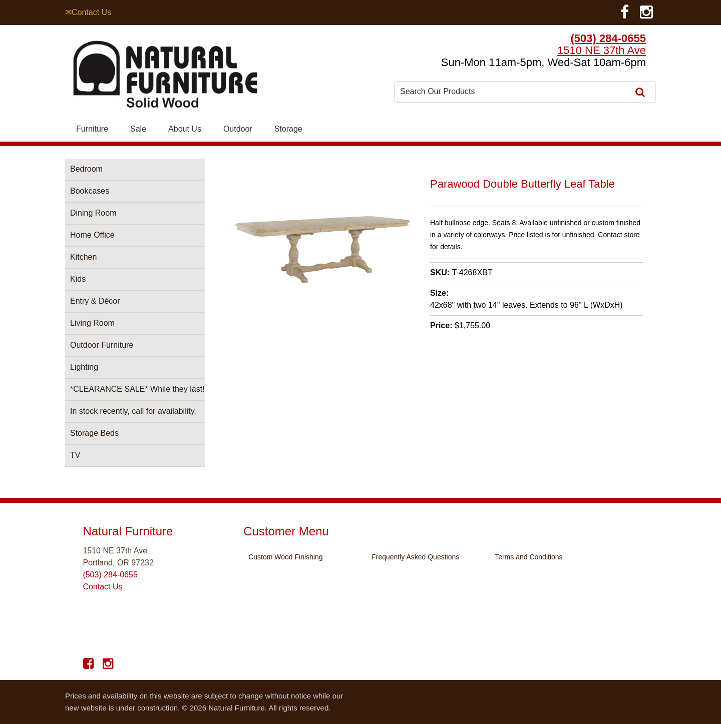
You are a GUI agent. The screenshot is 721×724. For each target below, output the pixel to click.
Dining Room (93, 213)
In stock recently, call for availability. (133, 411)
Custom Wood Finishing (285, 557)
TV (75, 455)
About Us (184, 129)
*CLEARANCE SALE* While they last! (137, 389)
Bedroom (86, 169)
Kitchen (83, 257)
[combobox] (512, 91)
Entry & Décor (95, 301)
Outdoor (237, 129)
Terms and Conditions (528, 557)
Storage (288, 129)
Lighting (84, 367)
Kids (78, 279)
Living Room (92, 323)
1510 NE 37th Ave (601, 50)
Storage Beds (94, 433)
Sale (138, 129)
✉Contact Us (88, 12)
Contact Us (102, 586)
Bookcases (89, 191)
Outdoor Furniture (101, 345)
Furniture (92, 129)
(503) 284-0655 (608, 38)
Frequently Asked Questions (415, 557)
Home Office (92, 235)
